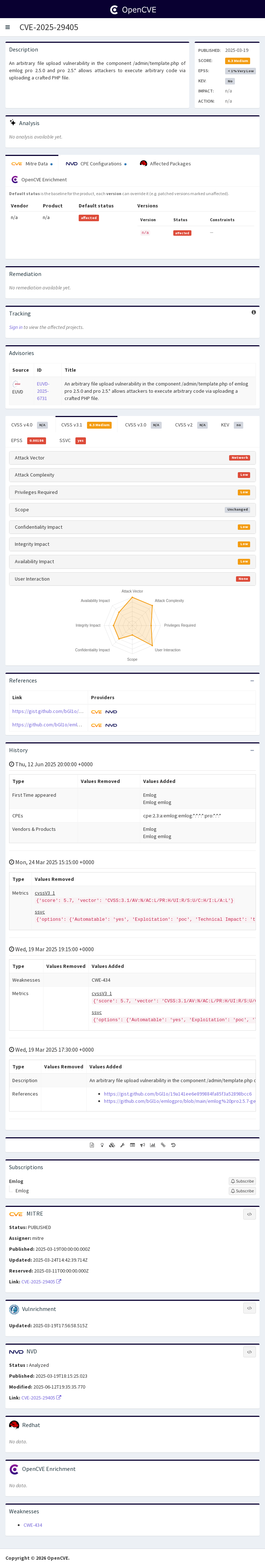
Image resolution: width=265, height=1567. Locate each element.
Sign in (15, 327)
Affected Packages (165, 164)
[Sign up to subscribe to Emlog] (242, 1181)
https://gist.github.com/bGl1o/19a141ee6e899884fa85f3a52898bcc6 (86, 711)
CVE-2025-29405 (49, 27)
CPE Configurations (96, 163)
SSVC (72, 440)
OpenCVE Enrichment (39, 179)
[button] (7, 27)
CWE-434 (33, 1525)
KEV (232, 425)
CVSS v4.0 (29, 425)
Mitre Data (32, 163)
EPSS (28, 440)
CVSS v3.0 (143, 425)
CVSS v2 (191, 425)
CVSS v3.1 (86, 425)
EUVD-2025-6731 (43, 390)
